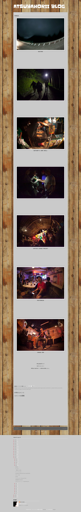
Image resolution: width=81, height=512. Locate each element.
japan (36, 387)
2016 (16, 456)
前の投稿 (65, 428)
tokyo (30, 389)
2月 (16, 491)
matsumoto (48, 387)
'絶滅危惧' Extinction (19, 479)
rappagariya (16, 389)
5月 (16, 486)
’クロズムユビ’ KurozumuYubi (20, 478)
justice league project (41, 387)
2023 (16, 444)
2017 (16, 454)
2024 (16, 443)
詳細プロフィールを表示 (23, 505)
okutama (55, 387)
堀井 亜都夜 (22, 502)
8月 (16, 465)
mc (51, 387)
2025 (16, 441)
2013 (16, 496)
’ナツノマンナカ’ (18, 471)
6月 (16, 485)
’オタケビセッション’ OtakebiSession (22, 481)
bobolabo (25, 387)
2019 (16, 451)
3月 (16, 489)
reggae (20, 389)
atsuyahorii (19, 387)
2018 (16, 452)
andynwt (44, 509)
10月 (17, 462)
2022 (16, 446)
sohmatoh (24, 389)
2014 (16, 495)
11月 (17, 460)
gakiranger (30, 387)
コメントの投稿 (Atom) (41, 431)
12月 (17, 459)
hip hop (33, 387)
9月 (16, 463)
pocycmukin (60, 387)
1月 (16, 493)
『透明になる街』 (18, 470)
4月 (16, 488)
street (27, 389)
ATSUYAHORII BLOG (39, 6)
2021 (16, 448)
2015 (16, 457)
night (53, 387)
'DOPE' (16, 476)
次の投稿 (16, 428)
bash (22, 387)
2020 (16, 449)
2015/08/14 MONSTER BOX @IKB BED (22, 473)
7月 (16, 483)
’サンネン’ (17, 468)
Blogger (54, 509)
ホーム (40, 428)
